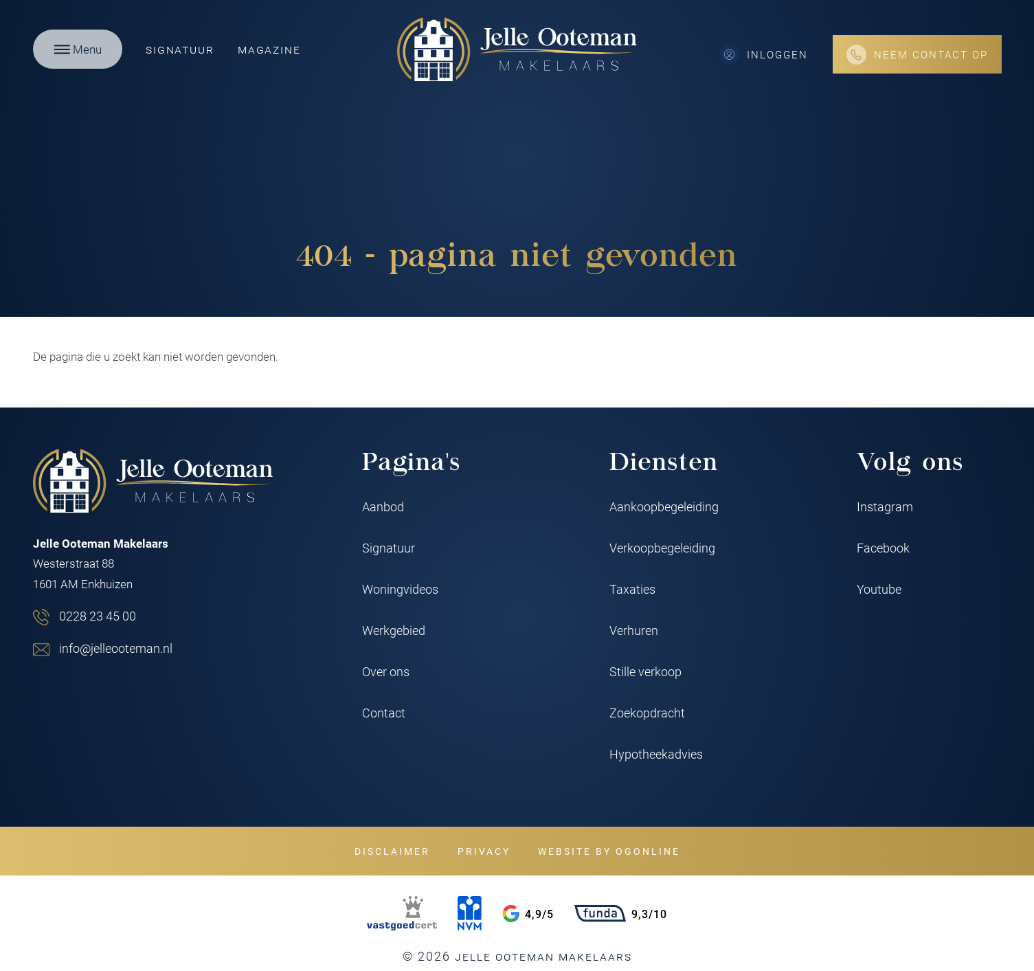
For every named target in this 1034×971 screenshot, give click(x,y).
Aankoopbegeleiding (664, 506)
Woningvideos (400, 589)
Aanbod (383, 506)
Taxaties (632, 589)
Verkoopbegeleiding (662, 547)
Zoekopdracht (647, 712)
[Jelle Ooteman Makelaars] (517, 49)
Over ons (385, 671)
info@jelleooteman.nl (115, 648)
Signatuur (180, 49)
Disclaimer (392, 851)
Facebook (883, 547)
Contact (383, 712)
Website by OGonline (609, 851)
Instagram (885, 506)
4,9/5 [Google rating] (528, 913)
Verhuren (633, 630)
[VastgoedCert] (402, 913)
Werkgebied (393, 630)
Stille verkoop (645, 671)
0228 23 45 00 (97, 615)
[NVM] (470, 913)
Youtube (879, 589)
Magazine (269, 49)
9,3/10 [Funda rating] (621, 913)
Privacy (484, 851)
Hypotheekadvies (656, 754)
